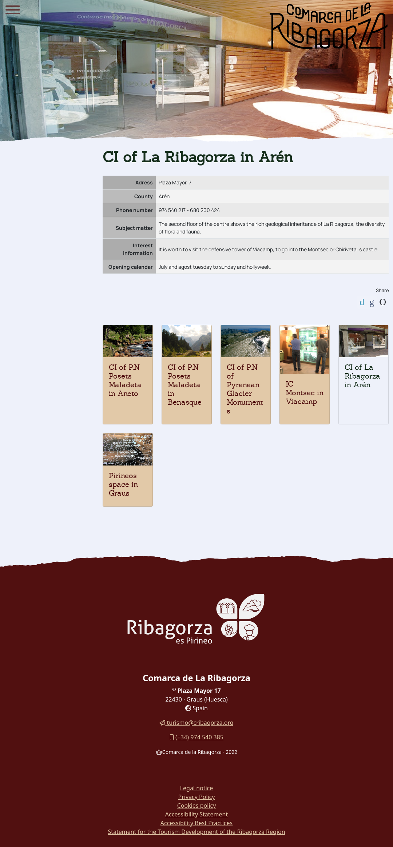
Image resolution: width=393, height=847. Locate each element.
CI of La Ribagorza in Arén (362, 376)
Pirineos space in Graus (123, 484)
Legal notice (196, 788)
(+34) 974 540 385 (196, 737)
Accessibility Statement (196, 814)
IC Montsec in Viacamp (304, 392)
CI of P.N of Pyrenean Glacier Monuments (245, 389)
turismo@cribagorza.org (196, 723)
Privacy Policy (196, 797)
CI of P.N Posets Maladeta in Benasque (185, 385)
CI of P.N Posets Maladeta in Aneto (125, 380)
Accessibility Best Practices (196, 823)
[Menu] (12, 11)
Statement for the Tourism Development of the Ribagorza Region (196, 832)
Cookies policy (196, 806)
